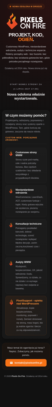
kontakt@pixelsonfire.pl (26, 362)
